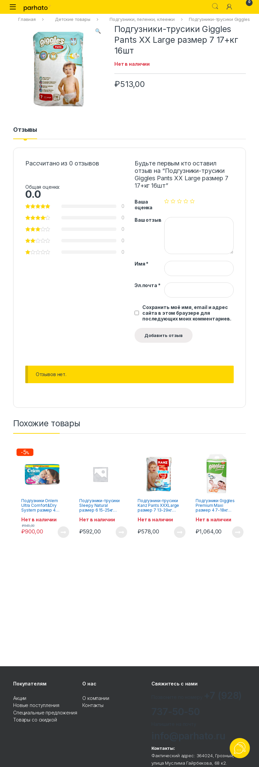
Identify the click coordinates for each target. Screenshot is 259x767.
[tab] (25, 133)
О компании (95, 698)
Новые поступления (36, 705)
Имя (141, 264)
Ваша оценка (143, 204)
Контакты (93, 705)
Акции (19, 698)
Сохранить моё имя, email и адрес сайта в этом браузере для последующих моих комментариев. (186, 312)
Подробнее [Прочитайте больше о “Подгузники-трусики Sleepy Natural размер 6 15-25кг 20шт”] (121, 532)
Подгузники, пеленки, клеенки (142, 19)
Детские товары (72, 19)
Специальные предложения (45, 712)
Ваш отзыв (148, 220)
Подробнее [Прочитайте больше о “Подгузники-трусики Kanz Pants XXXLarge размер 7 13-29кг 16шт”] (179, 532)
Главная (27, 19)
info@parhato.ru (188, 736)
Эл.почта (148, 285)
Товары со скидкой (35, 720)
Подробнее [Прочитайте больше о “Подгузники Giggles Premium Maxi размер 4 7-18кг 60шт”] (237, 532)
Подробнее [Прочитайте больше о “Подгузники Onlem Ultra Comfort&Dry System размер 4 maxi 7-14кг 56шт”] (63, 532)
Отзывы (25, 130)
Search (215, 6)
